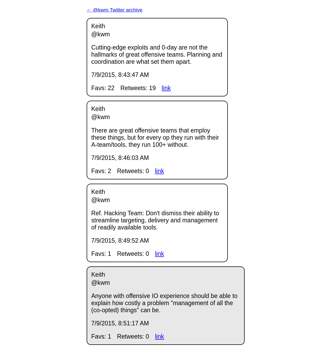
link (166, 88)
